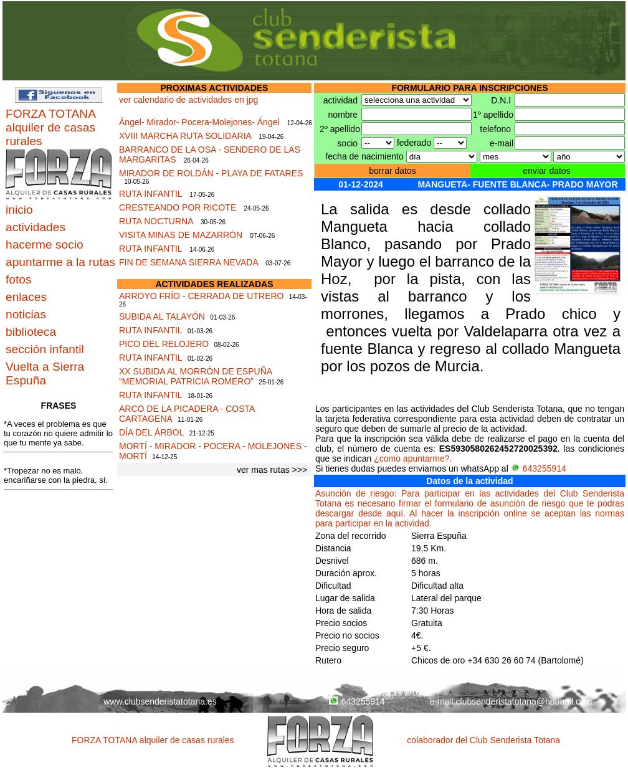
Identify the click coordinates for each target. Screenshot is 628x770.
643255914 (538, 468)
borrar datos (392, 171)
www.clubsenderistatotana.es (159, 701)
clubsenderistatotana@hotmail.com (524, 701)
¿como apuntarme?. (413, 458)
